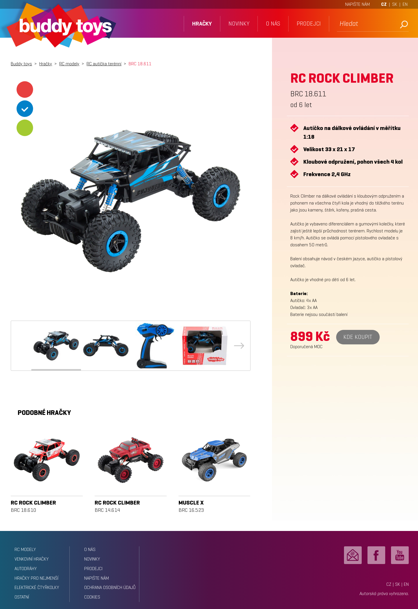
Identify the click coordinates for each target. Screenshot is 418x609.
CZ (384, 4)
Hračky (45, 63)
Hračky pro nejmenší (36, 578)
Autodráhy (26, 568)
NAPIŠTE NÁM (357, 4)
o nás (273, 23)
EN (405, 4)
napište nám (96, 578)
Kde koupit (357, 337)
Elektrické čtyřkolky (37, 587)
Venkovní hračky (32, 559)
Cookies (92, 597)
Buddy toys (21, 63)
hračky (202, 23)
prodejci (309, 23)
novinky (238, 23)
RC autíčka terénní (104, 63)
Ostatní (22, 597)
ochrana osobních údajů (110, 587)
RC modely (69, 63)
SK (394, 4)
